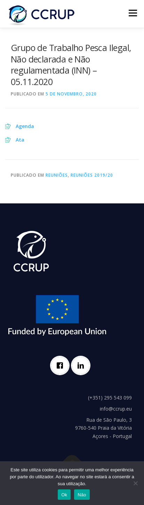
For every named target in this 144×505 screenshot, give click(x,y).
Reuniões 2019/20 (92, 175)
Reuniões (57, 175)
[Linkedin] (82, 365)
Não (82, 494)
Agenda (25, 126)
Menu (132, 13)
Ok (64, 494)
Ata (20, 139)
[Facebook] (61, 365)
